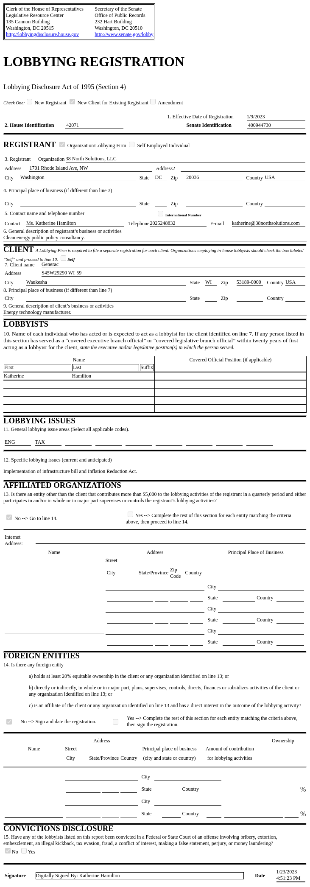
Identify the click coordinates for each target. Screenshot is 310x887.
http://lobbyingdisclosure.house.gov (42, 34)
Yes (28, 852)
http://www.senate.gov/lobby (124, 34)
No (12, 852)
